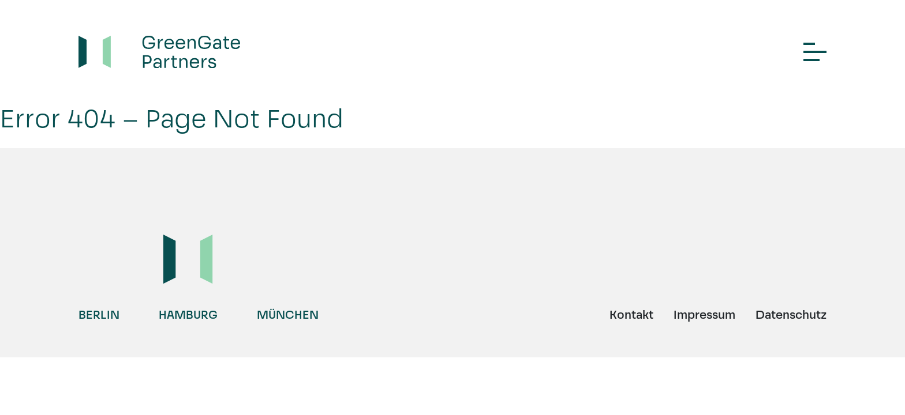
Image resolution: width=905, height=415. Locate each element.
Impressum (704, 314)
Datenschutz (791, 314)
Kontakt (631, 314)
